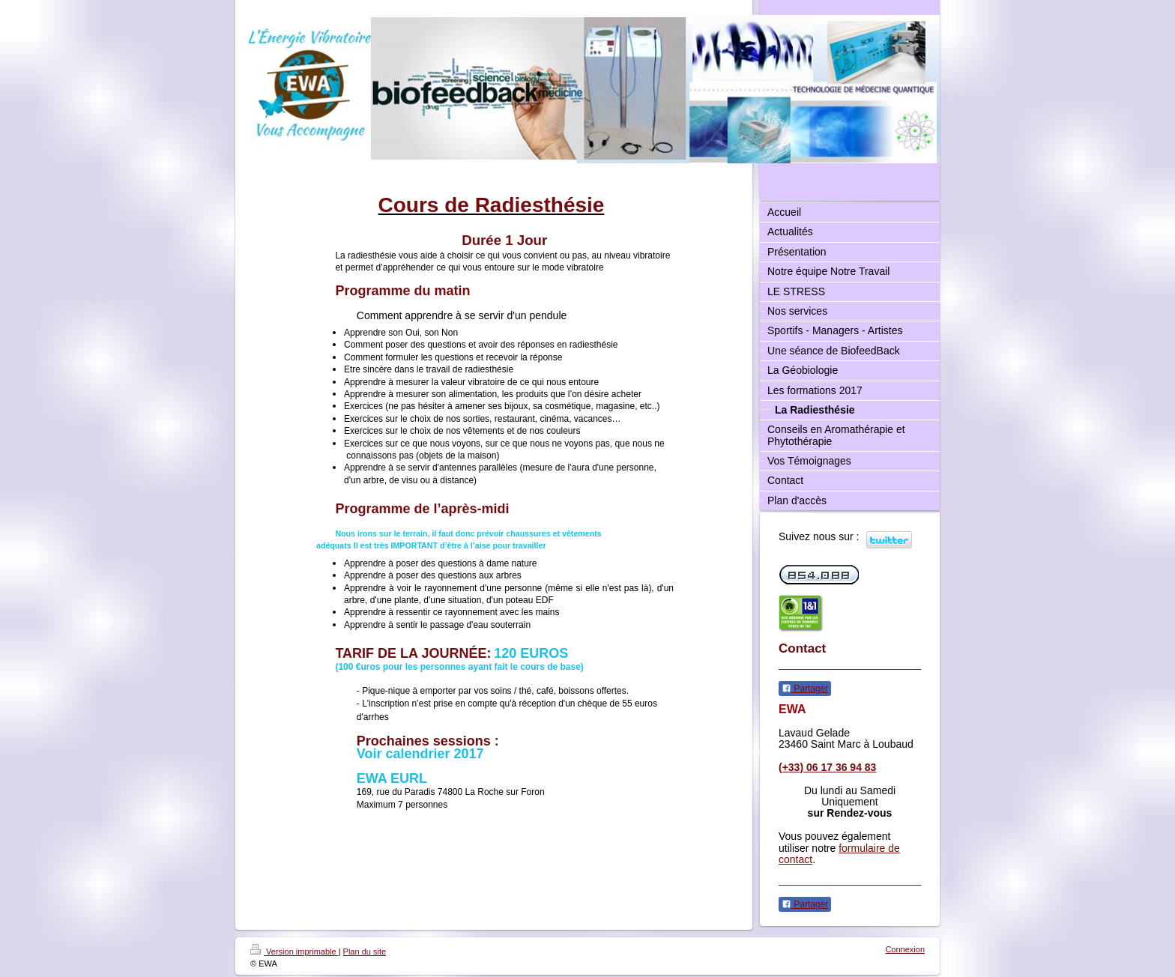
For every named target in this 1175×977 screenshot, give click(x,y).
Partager (805, 688)
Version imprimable (294, 951)
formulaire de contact (839, 853)
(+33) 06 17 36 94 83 (827, 767)
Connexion (905, 949)
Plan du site (364, 951)
